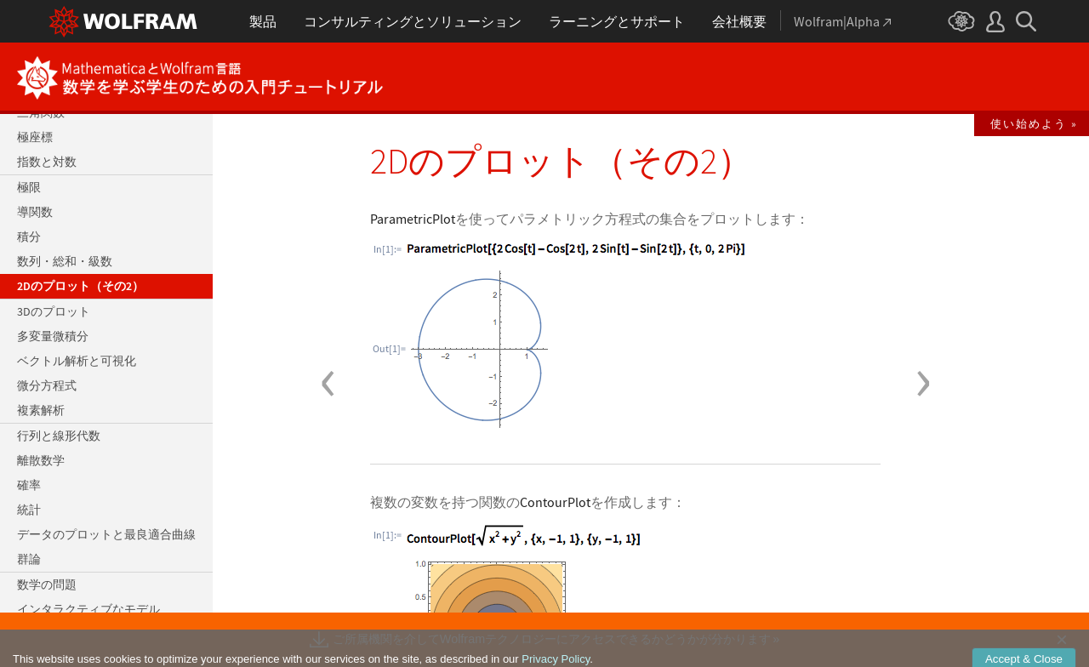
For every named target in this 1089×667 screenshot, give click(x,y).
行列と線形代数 (58, 435)
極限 (29, 187)
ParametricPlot (412, 218)
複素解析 (41, 410)
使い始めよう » (1034, 123)
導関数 (35, 211)
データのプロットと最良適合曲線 (106, 534)
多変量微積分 (52, 336)
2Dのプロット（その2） (80, 286)
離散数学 (41, 460)
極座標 (35, 137)
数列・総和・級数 (64, 261)
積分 (29, 236)
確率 (29, 485)
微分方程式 (47, 385)
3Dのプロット (53, 311)
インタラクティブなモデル (88, 609)
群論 (29, 559)
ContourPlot (555, 501)
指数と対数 (47, 161)
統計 (29, 509)
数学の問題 (47, 584)
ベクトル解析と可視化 (76, 360)
